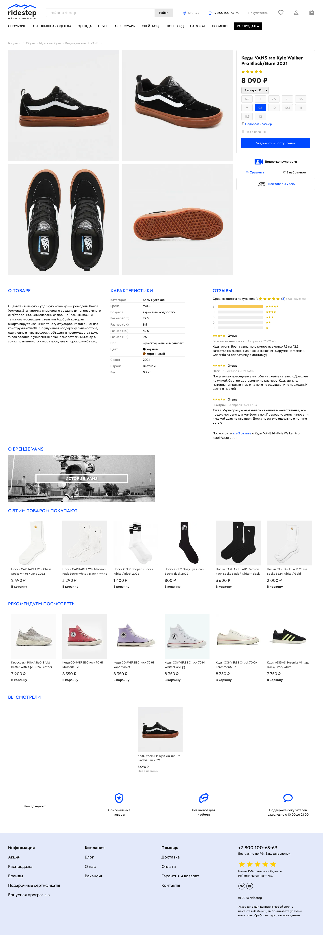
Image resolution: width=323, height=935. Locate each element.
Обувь (103, 26)
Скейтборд (151, 26)
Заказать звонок (278, 854)
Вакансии (94, 875)
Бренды (15, 875)
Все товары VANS (281, 184)
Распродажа (248, 26)
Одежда (85, 26)
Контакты (171, 885)
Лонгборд (175, 26)
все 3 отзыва (241, 433)
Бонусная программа (29, 894)
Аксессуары (124, 26)
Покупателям (258, 13)
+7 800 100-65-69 (226, 13)
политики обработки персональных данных (269, 915)
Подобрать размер (258, 124)
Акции (14, 857)
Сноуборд (16, 26)
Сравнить (255, 172)
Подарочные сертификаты (34, 885)
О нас (90, 866)
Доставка (171, 857)
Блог (89, 857)
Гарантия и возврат (180, 875)
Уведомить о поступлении (275, 143)
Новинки (219, 26)
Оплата (169, 866)
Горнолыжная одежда (51, 26)
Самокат (198, 26)
